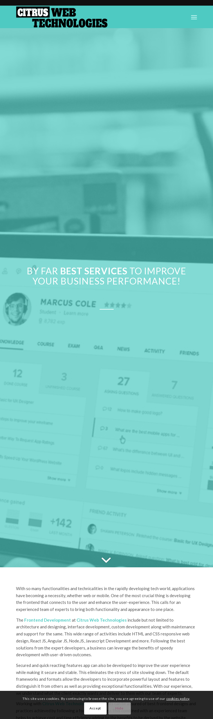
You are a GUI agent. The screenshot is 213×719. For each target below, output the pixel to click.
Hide (119, 708)
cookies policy (177, 698)
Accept (95, 708)
